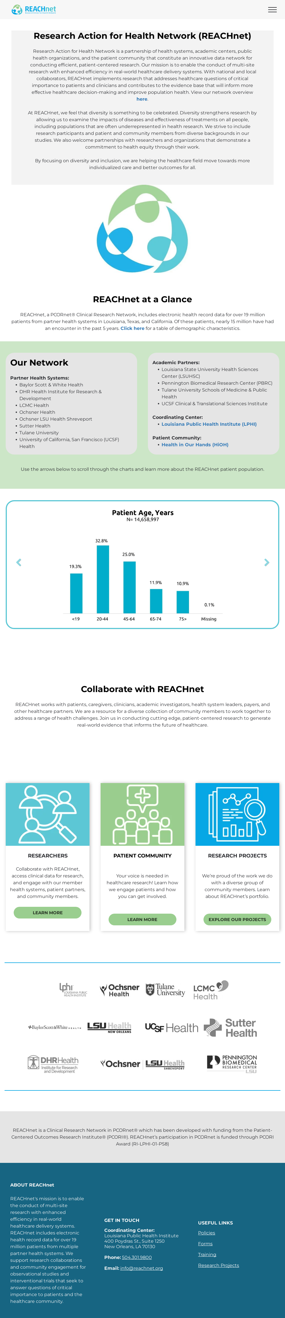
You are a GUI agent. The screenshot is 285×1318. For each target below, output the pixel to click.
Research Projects (218, 1265)
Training (207, 1254)
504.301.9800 (137, 1257)
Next (266, 562)
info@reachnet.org (141, 1268)
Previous (18, 562)
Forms (205, 1243)
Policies (206, 1233)
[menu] (272, 9)
